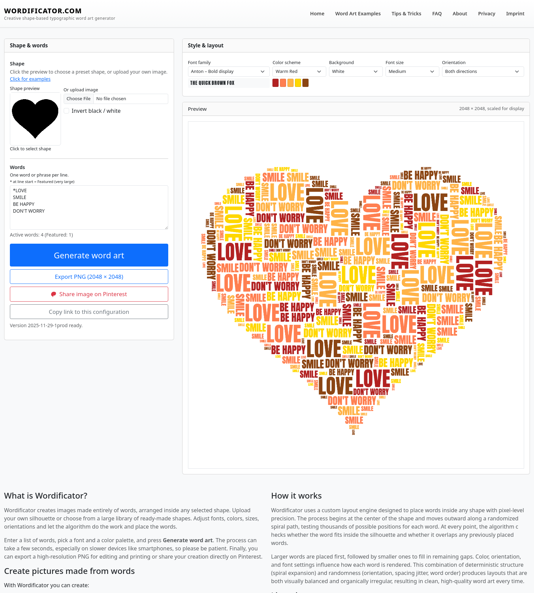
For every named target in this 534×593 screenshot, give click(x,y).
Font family (199, 62)
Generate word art (89, 255)
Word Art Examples (358, 13)
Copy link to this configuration (89, 312)
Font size (395, 62)
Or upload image (81, 90)
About (460, 13)
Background (341, 62)
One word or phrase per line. (42, 178)
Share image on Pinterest (89, 294)
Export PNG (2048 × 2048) (89, 276)
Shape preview (25, 88)
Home (317, 13)
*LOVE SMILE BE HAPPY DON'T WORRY (89, 207)
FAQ (437, 13)
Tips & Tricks (406, 13)
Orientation (454, 62)
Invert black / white (96, 111)
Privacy (487, 13)
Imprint (515, 13)
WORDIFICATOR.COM (59, 13)
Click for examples (30, 79)
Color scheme (286, 62)
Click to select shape (30, 149)
